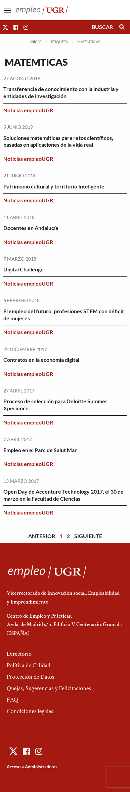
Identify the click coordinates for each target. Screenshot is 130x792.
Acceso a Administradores (32, 766)
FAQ (12, 700)
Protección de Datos (30, 677)
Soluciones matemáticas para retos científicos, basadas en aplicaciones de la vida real (58, 141)
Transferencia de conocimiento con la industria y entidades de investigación (61, 92)
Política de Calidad (28, 665)
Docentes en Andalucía (30, 228)
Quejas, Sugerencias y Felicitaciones (49, 688)
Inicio (36, 41)
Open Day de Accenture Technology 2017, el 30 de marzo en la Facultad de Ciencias (63, 495)
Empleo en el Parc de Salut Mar (40, 450)
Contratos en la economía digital (41, 359)
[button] (5, 27)
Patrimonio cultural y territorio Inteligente (53, 186)
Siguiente (88, 536)
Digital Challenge (23, 269)
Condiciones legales (30, 711)
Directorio (19, 654)
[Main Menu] (7, 10)
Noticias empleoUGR (28, 110)
